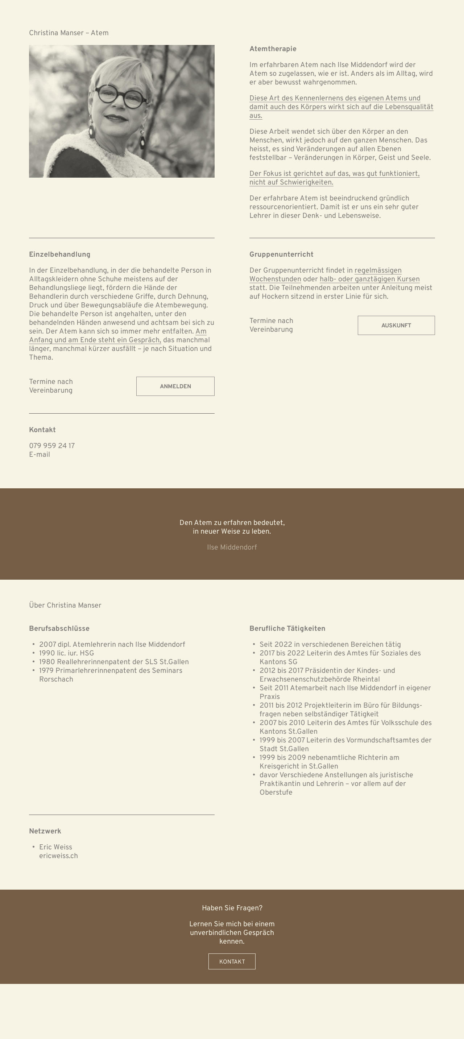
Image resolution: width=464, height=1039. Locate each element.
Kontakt (232, 962)
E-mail (39, 455)
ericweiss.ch (58, 856)
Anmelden (175, 386)
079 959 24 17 (52, 446)
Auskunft (396, 326)
